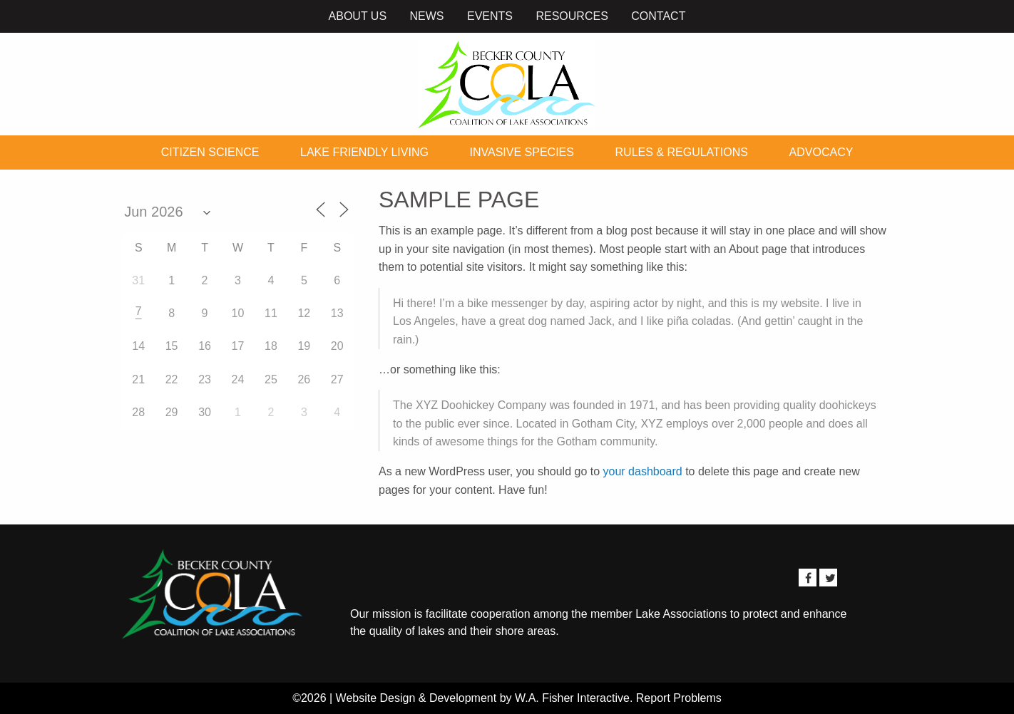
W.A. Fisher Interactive (572, 698)
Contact (658, 16)
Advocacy (821, 152)
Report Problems (679, 698)
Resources (572, 16)
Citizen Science (210, 152)
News (427, 16)
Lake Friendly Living (364, 152)
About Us (358, 16)
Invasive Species (522, 152)
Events (490, 16)
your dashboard (642, 471)
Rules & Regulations (681, 152)
